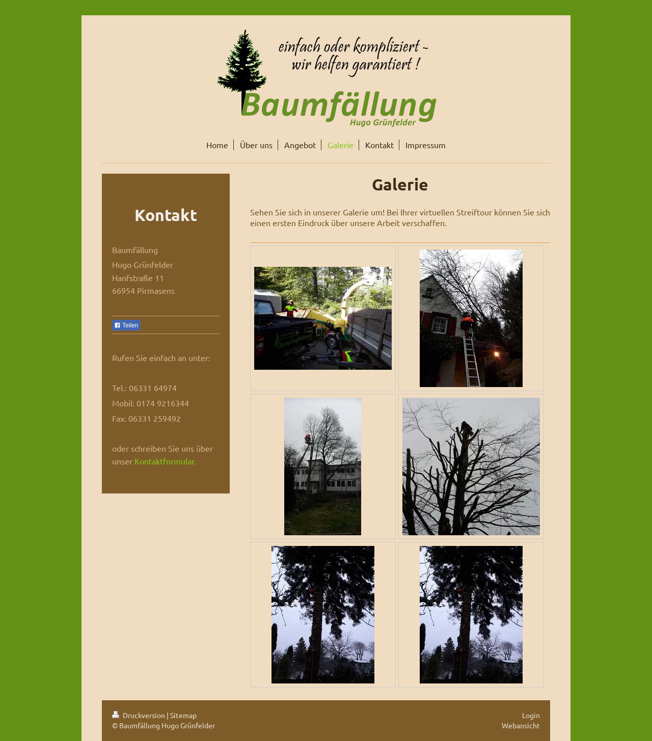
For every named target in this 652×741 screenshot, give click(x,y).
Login (531, 715)
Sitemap (183, 715)
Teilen (126, 325)
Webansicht (521, 725)
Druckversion (139, 715)
